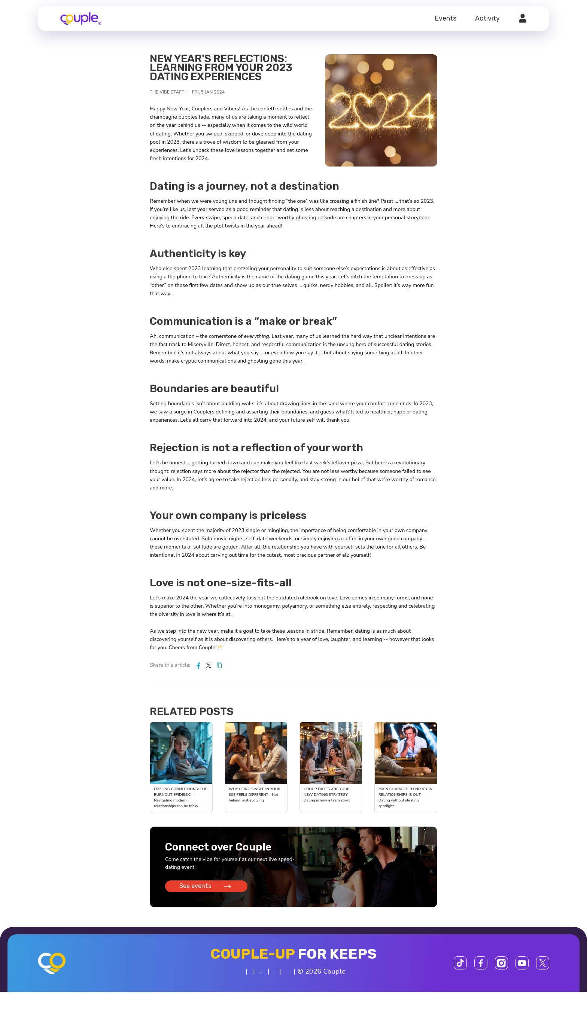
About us (184, 977)
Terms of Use (288, 977)
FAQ (211, 977)
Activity (487, 18)
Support (404, 977)
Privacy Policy (244, 977)
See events (208, 890)
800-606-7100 (266, 994)
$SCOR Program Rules (351, 977)
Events (445, 18)
